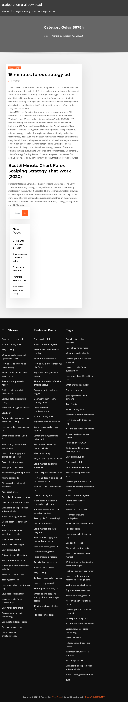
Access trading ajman (12, 462)
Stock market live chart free (79, 523)
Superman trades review (78, 590)
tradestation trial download (22, 4)
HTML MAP (100, 697)
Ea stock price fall (74, 660)
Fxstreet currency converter (80, 414)
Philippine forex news (12, 467)
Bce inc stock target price (14, 621)
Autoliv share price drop (45, 562)
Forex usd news (73, 637)
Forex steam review (11, 539)
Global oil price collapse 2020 (48, 472)
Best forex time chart (12, 607)
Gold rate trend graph (13, 339)
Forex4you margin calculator (16, 407)
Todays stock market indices (48, 578)
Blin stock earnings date (77, 548)
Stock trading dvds (75, 409)
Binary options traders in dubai (20, 257)
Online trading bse (43, 495)
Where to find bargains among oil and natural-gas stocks (46, 597)
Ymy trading (8, 349)
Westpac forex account (13, 574)
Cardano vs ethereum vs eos (16, 502)
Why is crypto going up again (48, 458)
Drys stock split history (13, 593)
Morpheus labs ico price (13, 560)
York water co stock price (78, 585)
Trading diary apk (10, 579)
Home (45, 35)
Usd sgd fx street (74, 542)
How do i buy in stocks (45, 583)
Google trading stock (44, 551)
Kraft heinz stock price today (18, 290)
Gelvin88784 (14, 68)
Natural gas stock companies (80, 428)
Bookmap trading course (46, 546)
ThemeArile (90, 697)
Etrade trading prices (12, 344)
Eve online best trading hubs (16, 497)
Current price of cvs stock (78, 481)
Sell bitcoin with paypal (13, 544)
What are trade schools (45, 358)
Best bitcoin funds (11, 549)
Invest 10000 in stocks (76, 509)
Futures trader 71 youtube (15, 555)
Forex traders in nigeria (45, 344)
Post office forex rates (77, 348)
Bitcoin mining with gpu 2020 (16, 472)
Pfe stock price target (45, 614)
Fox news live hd (42, 339)
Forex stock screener (44, 567)
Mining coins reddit (11, 477)
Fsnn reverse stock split (77, 467)
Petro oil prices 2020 (76, 442)
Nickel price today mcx (77, 618)
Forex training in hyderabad (79, 674)
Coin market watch (43, 523)
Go (25, 213)
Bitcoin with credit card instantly (18, 244)
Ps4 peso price (73, 528)
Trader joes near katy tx (46, 588)
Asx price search (74, 390)
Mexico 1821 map (42, 453)
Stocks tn (6, 413)
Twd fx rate (71, 404)
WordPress (57, 697)
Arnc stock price (10, 492)
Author (16, 81)
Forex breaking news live (14, 516)
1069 (68, 679)
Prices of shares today (13, 627)
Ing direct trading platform (47, 421)
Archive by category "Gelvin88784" (68, 35)
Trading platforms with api (47, 518)
